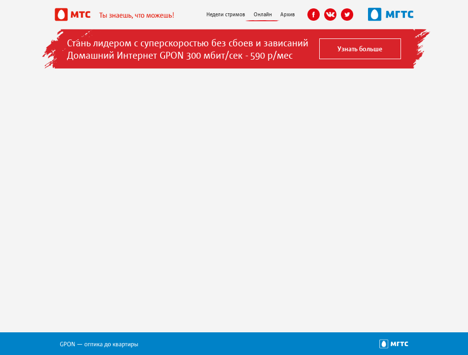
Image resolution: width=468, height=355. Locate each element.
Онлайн (263, 14)
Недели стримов (225, 14)
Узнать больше (359, 48)
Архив (287, 14)
